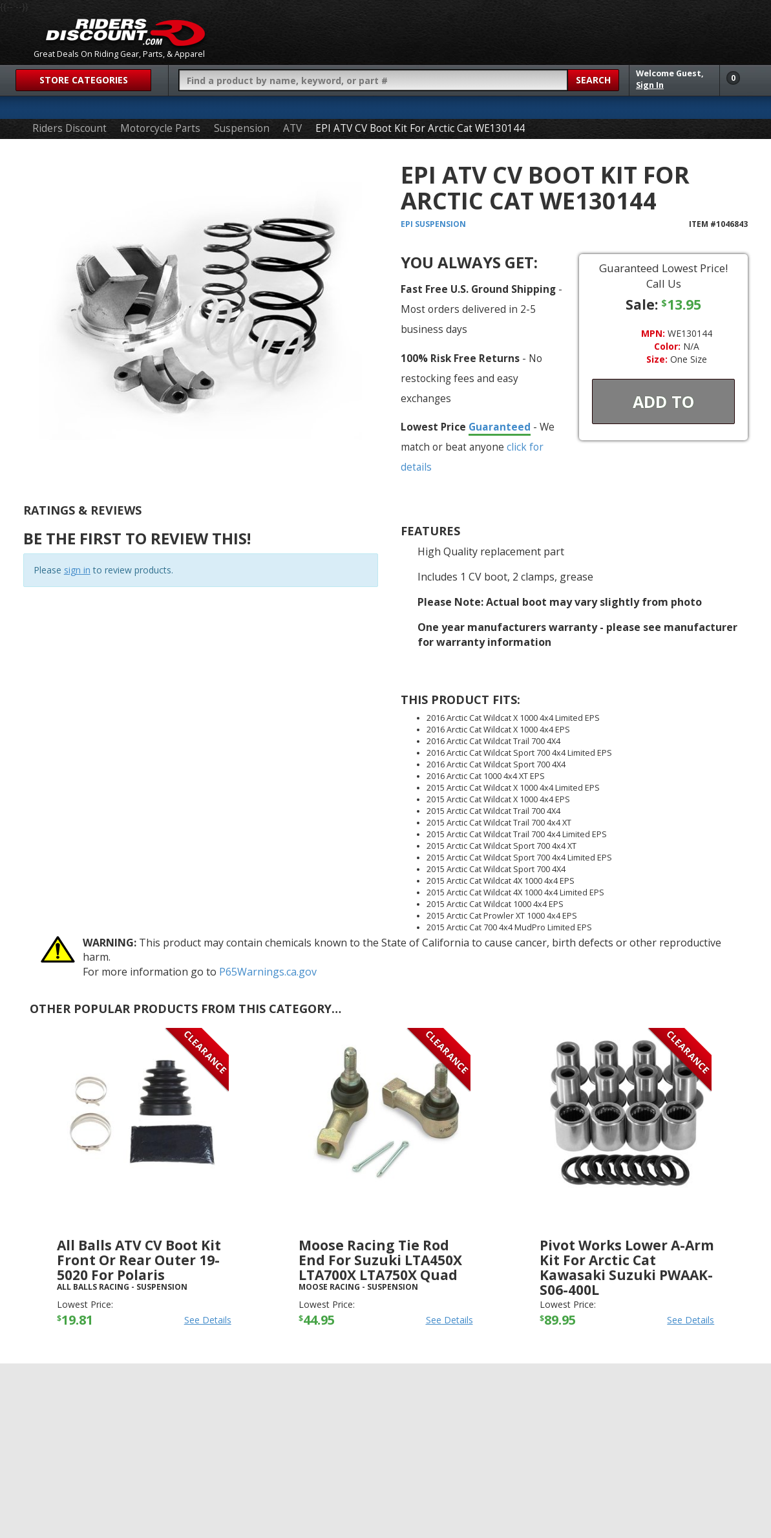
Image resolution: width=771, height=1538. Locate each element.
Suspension (241, 128)
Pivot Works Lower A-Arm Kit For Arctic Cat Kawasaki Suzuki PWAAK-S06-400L (627, 1267)
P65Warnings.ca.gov (268, 972)
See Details (207, 1320)
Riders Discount (69, 128)
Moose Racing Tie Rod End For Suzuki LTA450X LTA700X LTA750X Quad (380, 1260)
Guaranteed (500, 427)
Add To (663, 401)
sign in (77, 570)
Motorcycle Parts (160, 128)
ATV (292, 128)
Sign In (650, 85)
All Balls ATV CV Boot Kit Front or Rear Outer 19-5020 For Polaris (139, 1260)
